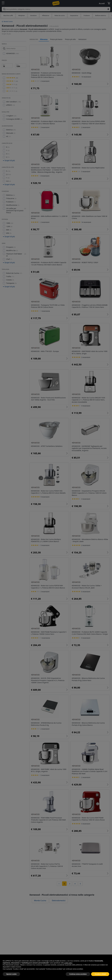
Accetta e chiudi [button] (100, 975)
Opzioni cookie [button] (11, 975)
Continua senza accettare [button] (78, 975)
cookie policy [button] (68, 964)
